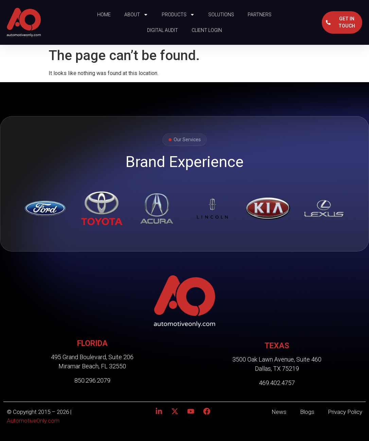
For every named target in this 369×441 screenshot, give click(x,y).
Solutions (221, 14)
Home (104, 14)
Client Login (207, 30)
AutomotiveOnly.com (33, 420)
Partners (259, 14)
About (136, 14)
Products (178, 14)
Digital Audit (162, 30)
